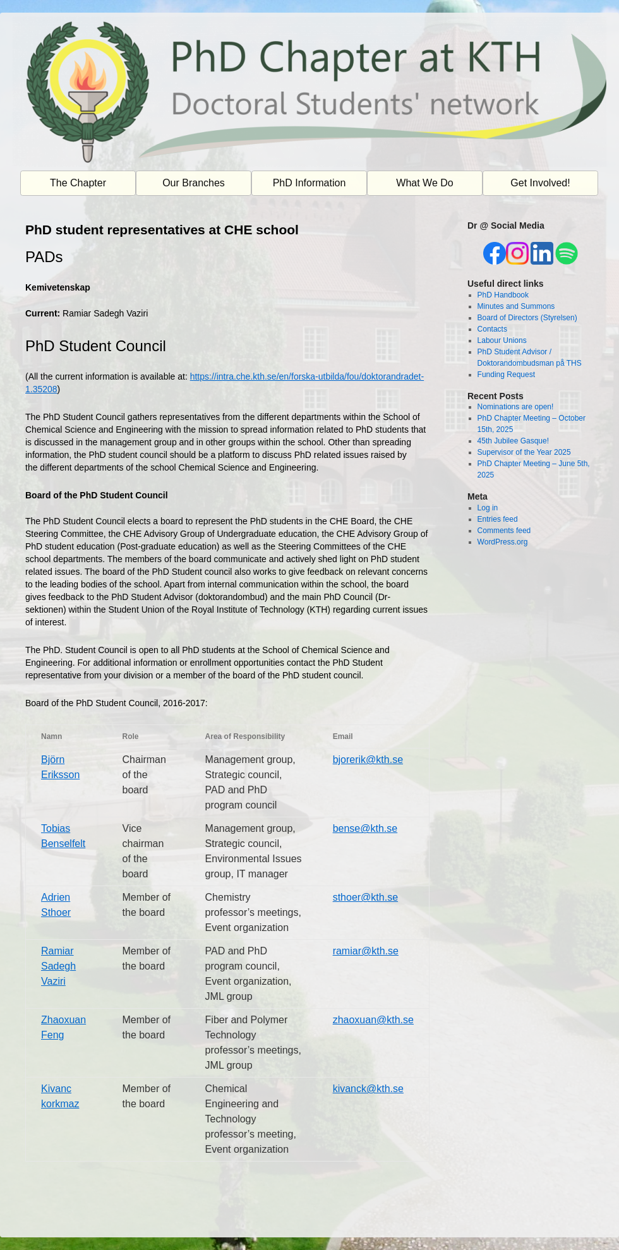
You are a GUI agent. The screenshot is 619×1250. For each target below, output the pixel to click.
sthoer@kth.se (365, 897)
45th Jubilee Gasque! (513, 440)
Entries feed (498, 519)
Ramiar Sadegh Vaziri (58, 966)
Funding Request (506, 374)
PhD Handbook (503, 295)
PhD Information (309, 182)
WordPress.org (503, 542)
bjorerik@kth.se (368, 759)
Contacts (492, 329)
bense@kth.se (365, 828)
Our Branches (193, 182)
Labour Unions (502, 340)
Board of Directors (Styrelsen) (527, 317)
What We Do (424, 182)
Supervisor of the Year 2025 (524, 452)
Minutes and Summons (516, 306)
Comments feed (504, 530)
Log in (488, 507)
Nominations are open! (516, 406)
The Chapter (78, 182)
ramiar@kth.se (366, 951)
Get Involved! (540, 182)
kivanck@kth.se (368, 1088)
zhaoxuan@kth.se (373, 1019)
